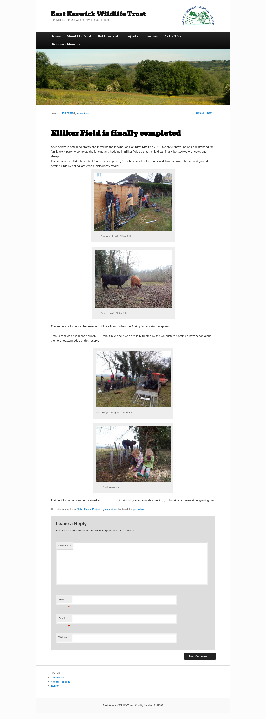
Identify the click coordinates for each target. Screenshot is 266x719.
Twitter (55, 685)
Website (63, 637)
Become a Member (66, 44)
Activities (172, 36)
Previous (197, 113)
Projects (131, 36)
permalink (138, 509)
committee (83, 113)
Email (64, 619)
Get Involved (108, 36)
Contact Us (57, 677)
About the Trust (79, 36)
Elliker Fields (83, 509)
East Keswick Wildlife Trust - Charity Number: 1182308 (133, 705)
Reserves (151, 36)
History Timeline (60, 681)
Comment (64, 545)
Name (64, 600)
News (56, 36)
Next (211, 113)
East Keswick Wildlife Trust (98, 14)
